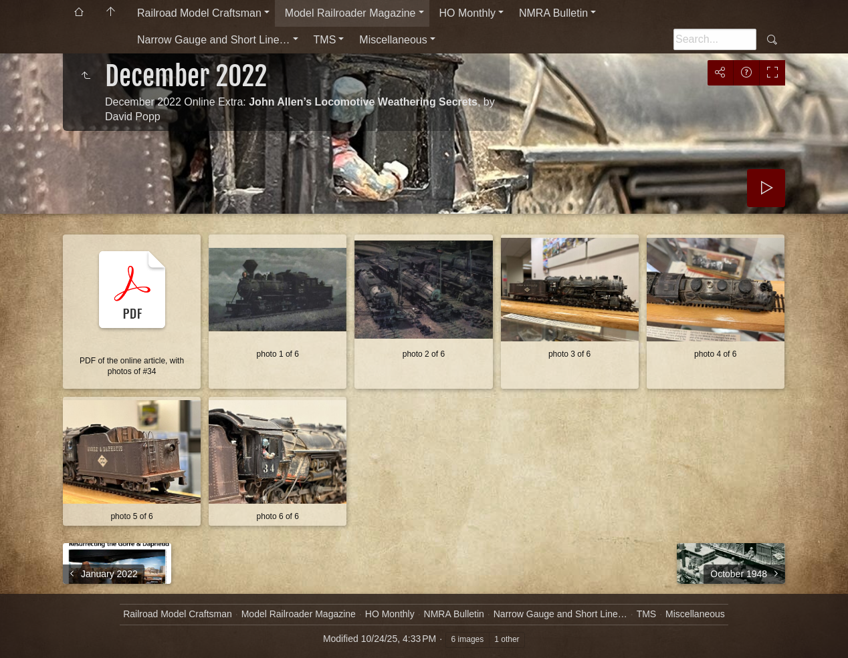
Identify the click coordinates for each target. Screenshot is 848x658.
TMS (325, 39)
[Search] (714, 39)
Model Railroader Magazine (350, 13)
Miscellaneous (393, 39)
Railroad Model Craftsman (199, 13)
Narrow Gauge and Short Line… (213, 39)
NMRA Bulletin (553, 13)
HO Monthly (467, 13)
